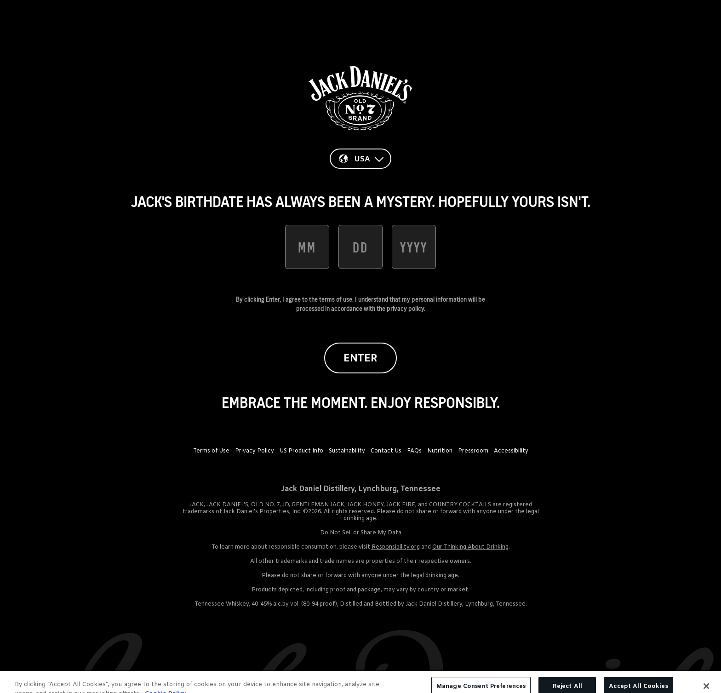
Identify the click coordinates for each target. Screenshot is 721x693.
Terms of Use (211, 451)
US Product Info (301, 451)
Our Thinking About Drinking (470, 547)
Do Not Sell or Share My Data (360, 533)
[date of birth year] (414, 247)
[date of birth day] (360, 247)
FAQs (414, 451)
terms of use (335, 299)
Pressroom (473, 451)
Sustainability (347, 451)
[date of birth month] (307, 247)
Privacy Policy (254, 451)
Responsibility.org (396, 547)
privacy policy (405, 308)
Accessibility (511, 451)
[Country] (360, 159)
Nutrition (439, 451)
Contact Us (386, 451)
